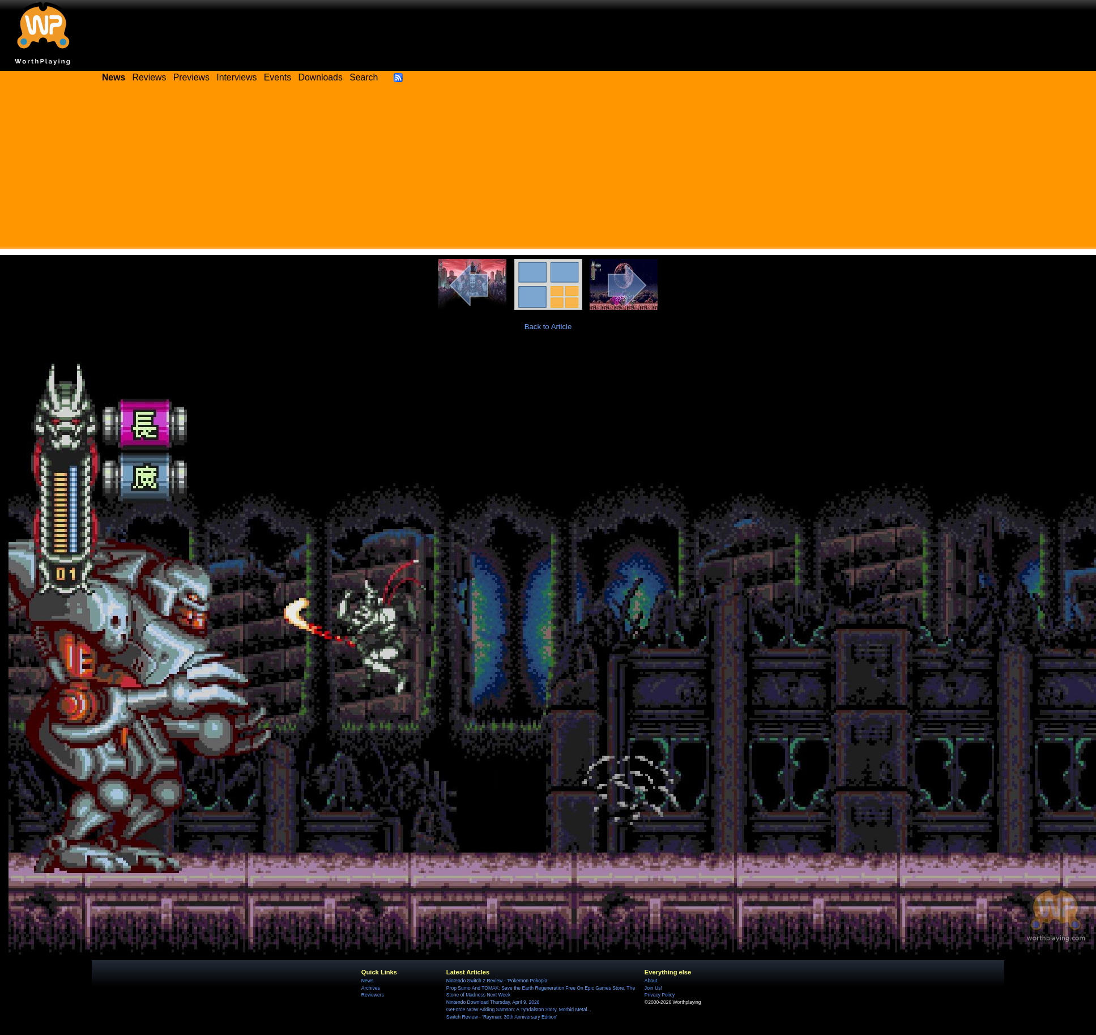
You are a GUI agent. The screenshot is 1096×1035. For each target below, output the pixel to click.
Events (277, 77)
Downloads (320, 77)
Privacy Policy (660, 995)
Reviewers (372, 995)
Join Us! (653, 988)
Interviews (236, 77)
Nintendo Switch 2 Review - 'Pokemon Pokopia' (497, 980)
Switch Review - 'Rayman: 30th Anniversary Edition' (501, 1017)
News (367, 980)
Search (363, 77)
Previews (191, 77)
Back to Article (548, 326)
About (651, 980)
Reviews (150, 77)
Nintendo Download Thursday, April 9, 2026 (493, 1002)
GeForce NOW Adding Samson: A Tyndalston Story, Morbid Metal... (518, 1009)
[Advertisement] (548, 170)
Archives (370, 988)
